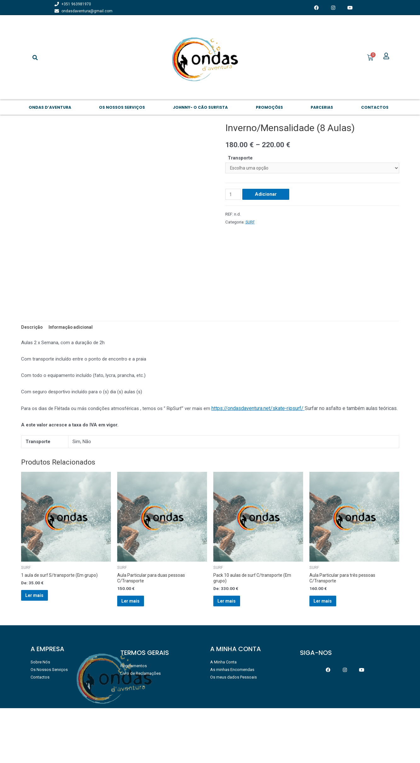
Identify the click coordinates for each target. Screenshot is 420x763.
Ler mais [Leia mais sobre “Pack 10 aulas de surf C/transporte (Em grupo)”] (232, 653)
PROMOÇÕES (269, 107)
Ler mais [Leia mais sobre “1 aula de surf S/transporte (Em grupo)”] (40, 647)
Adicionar (267, 196)
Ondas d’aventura (50, 107)
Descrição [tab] (32, 375)
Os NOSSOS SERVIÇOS (122, 107)
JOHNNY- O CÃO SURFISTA (200, 107)
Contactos (374, 107)
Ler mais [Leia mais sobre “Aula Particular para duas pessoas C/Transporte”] (136, 653)
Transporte (240, 158)
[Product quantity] (233, 195)
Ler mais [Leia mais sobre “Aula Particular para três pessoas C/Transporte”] (328, 653)
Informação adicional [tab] (73, 375)
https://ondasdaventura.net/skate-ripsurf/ (258, 457)
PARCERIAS (322, 107)
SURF (250, 223)
